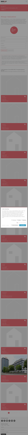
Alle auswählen (23, 225)
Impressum (7, 225)
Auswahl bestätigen (15, 225)
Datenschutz (4, 225)
